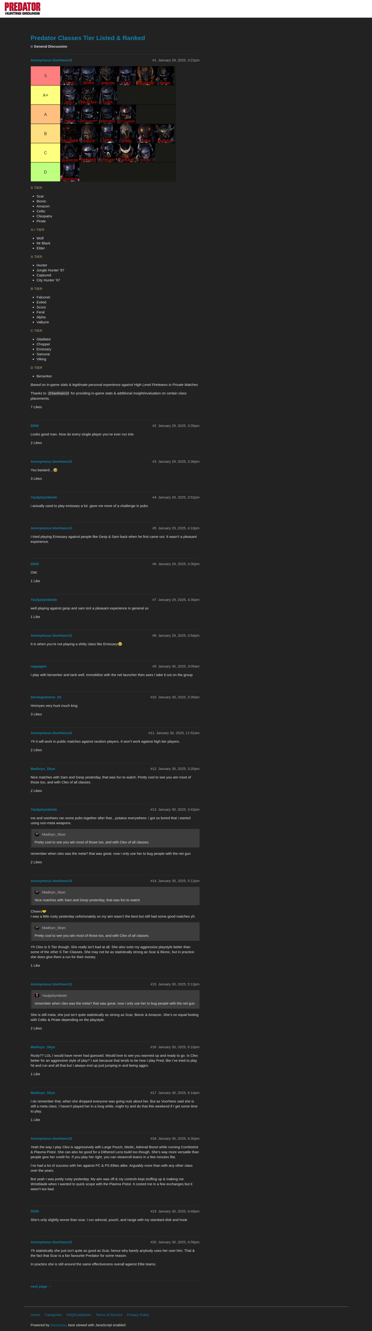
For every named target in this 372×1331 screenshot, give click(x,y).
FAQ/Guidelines (78, 1315)
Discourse (58, 1325)
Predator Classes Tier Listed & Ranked (88, 37)
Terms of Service (109, 1315)
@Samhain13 (58, 393)
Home (35, 1315)
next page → (41, 1286)
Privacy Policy (138, 1315)
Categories (53, 1315)
